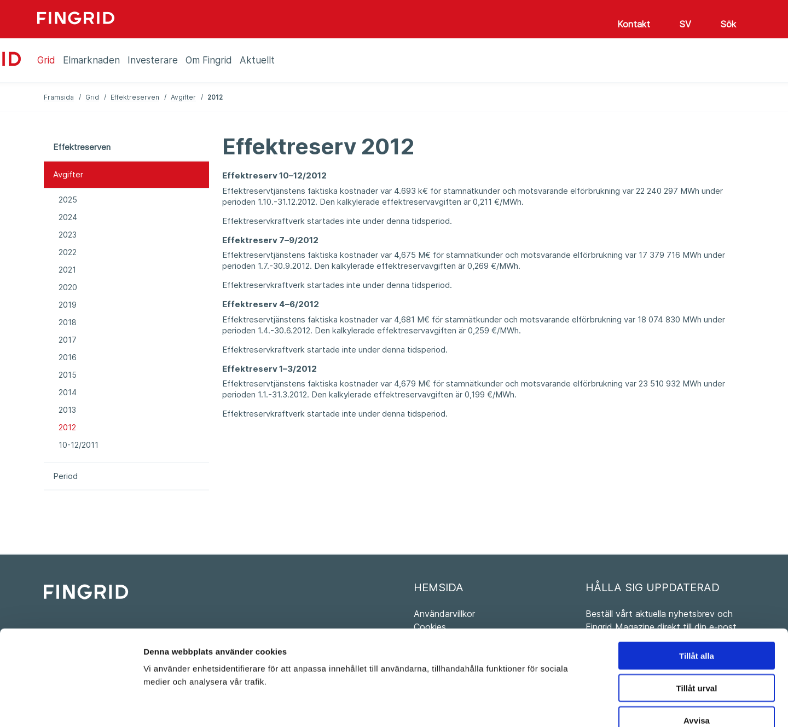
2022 (68, 252)
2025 (68, 199)
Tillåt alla (696, 592)
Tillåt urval (696, 625)
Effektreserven (135, 97)
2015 (68, 374)
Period (65, 476)
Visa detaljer (594, 705)
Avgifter (183, 97)
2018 (68, 322)
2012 (67, 427)
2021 (67, 269)
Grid (92, 97)
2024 (68, 217)
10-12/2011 (79, 444)
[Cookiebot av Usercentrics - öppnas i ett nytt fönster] (71, 705)
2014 (68, 392)
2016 (68, 357)
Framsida (59, 97)
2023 (68, 234)
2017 (68, 339)
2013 (67, 409)
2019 (68, 304)
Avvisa (696, 657)
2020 (68, 287)
